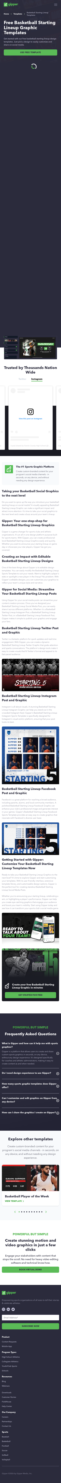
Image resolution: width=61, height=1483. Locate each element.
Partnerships (7, 1421)
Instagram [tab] (36, 379)
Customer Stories (9, 1397)
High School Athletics (11, 1357)
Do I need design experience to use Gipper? (30, 1073)
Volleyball (6, 1460)
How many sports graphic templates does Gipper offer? (30, 1085)
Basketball (6, 1441)
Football (5, 1446)
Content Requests (9, 1342)
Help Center (7, 1406)
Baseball (5, 1437)
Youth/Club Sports (9, 1366)
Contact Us (6, 1426)
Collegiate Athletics (10, 1362)
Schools (5, 1371)
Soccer (4, 1450)
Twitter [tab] (22, 379)
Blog (4, 1381)
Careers (5, 1417)
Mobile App (7, 1346)
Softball (5, 1455)
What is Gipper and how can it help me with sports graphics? (30, 1053)
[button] (55, 4)
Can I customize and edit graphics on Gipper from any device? (30, 1100)
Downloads (6, 1393)
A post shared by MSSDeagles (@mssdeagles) (30, 446)
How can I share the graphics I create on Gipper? (30, 1113)
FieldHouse (6, 1402)
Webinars (6, 1386)
